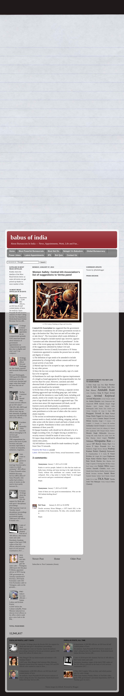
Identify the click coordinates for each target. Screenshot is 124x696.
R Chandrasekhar (92, 454)
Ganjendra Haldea (91, 418)
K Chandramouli (110, 426)
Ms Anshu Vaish (107, 435)
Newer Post (38, 558)
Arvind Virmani (105, 399)
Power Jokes (15, 255)
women (77, 453)
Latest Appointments (34, 255)
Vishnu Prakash (105, 481)
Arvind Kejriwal (104, 395)
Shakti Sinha (111, 468)
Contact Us (72, 255)
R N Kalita (103, 454)
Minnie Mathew (110, 431)
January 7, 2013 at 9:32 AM (57, 488)
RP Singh (96, 456)
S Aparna (93, 464)
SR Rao (108, 464)
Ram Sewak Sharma (94, 461)
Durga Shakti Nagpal (93, 416)
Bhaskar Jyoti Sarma (94, 406)
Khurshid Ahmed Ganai (93, 428)
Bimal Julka (110, 406)
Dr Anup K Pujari (105, 411)
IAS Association (43, 453)
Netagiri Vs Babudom (73, 251)
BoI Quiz (59, 255)
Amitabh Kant (106, 389)
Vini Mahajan (95, 482)
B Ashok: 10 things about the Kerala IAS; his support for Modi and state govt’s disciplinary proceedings (39, 645)
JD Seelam (111, 423)
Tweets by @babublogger (95, 270)
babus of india (29, 237)
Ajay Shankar (110, 385)
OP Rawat (96, 444)
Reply (40, 481)
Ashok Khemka (94, 401)
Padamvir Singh (91, 449)
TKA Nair (103, 478)
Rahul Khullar (96, 459)
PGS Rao (111, 446)
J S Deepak (95, 423)
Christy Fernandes (91, 411)
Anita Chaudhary (91, 393)
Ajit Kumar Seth (104, 387)
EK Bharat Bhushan (108, 416)
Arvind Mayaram (93, 398)
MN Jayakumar (91, 431)
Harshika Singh (97, 421)
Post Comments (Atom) (50, 564)
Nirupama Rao (102, 440)
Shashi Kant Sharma (92, 471)
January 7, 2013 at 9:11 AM (57, 464)
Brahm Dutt (102, 408)
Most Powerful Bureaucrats (31, 251)
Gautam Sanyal (103, 418)
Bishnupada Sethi (92, 408)
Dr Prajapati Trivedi (100, 412)
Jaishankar (90, 426)
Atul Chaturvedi (106, 401)
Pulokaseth (111, 451)
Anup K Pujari (103, 393)
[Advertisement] (100, 326)
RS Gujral (103, 456)
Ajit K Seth (91, 387)
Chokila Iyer (111, 408)
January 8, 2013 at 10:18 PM (59, 505)
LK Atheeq (104, 428)
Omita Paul (106, 444)
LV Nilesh (111, 428)
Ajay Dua (100, 385)
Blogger (75, 687)
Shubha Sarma (103, 471)
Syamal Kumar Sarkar (93, 476)
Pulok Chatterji (99, 451)
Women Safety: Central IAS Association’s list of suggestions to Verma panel (56, 273)
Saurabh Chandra (99, 468)
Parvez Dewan (102, 449)
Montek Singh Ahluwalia (96, 433)
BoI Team (42, 505)
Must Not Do (53, 251)
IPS (49, 255)
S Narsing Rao (100, 464)
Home (12, 251)
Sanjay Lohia (93, 466)
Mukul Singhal (102, 438)
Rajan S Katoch (109, 459)
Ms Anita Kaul (96, 435)
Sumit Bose (109, 473)
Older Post (75, 558)
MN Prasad (101, 431)
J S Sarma (103, 423)
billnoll (60, 687)
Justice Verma (55, 453)
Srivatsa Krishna (97, 473)
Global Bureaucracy (96, 251)
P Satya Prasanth (99, 446)
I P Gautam (107, 421)
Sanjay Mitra (103, 466)
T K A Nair (93, 479)
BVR (96, 404)
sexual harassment (67, 453)
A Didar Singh (91, 385)
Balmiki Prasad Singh (107, 404)
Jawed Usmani (99, 426)
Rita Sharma (107, 461)
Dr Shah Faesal (108, 413)
